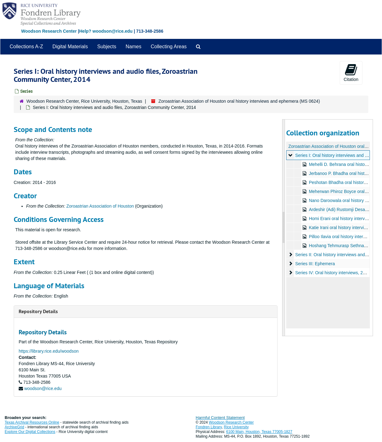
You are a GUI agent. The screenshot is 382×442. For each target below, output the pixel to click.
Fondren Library (209, 427)
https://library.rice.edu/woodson (49, 351)
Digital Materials (70, 46)
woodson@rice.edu (43, 388)
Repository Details (38, 311)
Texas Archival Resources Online (32, 422)
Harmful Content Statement (220, 417)
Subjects (106, 46)
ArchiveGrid (14, 427)
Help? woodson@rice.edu (106, 31)
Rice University (236, 427)
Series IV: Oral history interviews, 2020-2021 (338, 272)
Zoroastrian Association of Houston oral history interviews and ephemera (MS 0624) (239, 101)
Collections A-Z (26, 46)
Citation (351, 72)
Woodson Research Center (49, 31)
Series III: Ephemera (315, 263)
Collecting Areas (169, 46)
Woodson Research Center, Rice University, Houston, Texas (84, 101)
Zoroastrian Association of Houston (100, 206)
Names (134, 46)
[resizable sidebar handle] (283, 228)
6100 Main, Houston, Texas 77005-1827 (259, 432)
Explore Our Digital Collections (30, 432)
